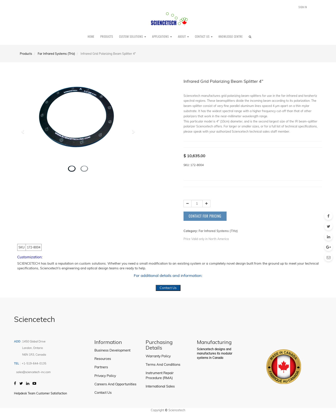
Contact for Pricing (205, 216)
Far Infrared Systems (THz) (56, 54)
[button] (24, 130)
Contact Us (168, 288)
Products (26, 54)
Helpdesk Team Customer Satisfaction (40, 393)
